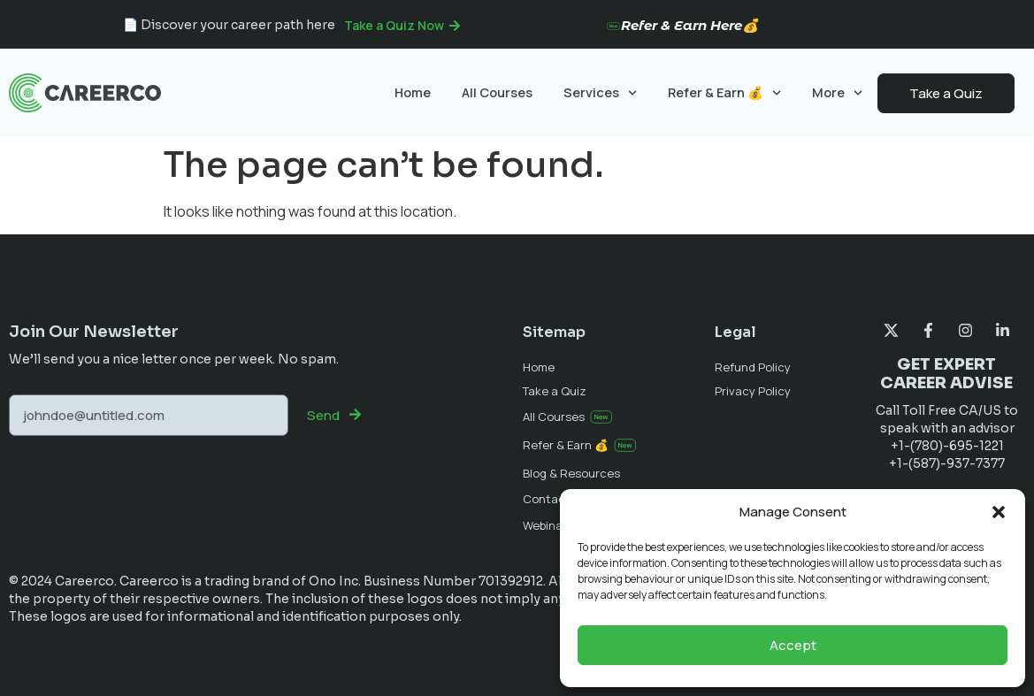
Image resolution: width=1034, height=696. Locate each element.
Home (412, 92)
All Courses (497, 92)
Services (600, 93)
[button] (998, 512)
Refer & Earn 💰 (724, 93)
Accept (793, 645)
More (837, 93)
